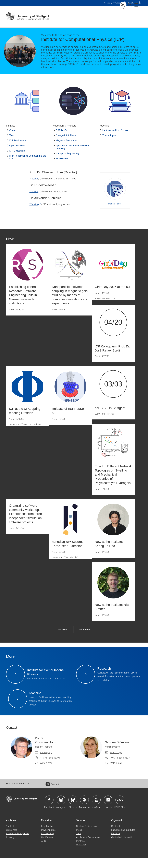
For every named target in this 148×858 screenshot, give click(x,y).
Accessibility (47, 833)
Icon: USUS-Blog (119, 800)
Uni (112, 3)
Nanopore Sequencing (67, 153)
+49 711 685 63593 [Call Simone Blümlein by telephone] (120, 757)
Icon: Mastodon (84, 800)
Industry (10, 837)
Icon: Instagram (61, 800)
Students (10, 825)
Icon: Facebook (49, 800)
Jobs (78, 833)
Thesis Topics (109, 135)
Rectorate (116, 825)
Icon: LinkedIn (108, 800)
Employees (11, 829)
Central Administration (122, 837)
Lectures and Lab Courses (116, 130)
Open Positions (17, 145)
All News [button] (62, 629)
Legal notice (47, 825)
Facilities (115, 833)
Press (79, 829)
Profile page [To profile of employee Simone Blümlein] (116, 752)
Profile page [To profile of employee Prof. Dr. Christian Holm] (46, 752)
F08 (132, 3)
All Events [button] (84, 629)
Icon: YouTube (96, 800)
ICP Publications (17, 140)
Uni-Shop (81, 844)
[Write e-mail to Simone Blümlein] (113, 763)
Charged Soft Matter (66, 135)
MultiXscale (62, 158)
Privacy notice (48, 829)
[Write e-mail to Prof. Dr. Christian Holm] (43, 763)
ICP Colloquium (17, 151)
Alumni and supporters (17, 833)
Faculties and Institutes (123, 829)
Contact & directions (86, 825)
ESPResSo (61, 130)
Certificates (47, 837)
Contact (13, 130)
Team (12, 135)
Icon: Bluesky (72, 800)
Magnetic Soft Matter (66, 140)
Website (33, 178)
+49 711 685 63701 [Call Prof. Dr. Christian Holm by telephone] (50, 757)
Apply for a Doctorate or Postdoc (88, 839)
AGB (43, 840)
